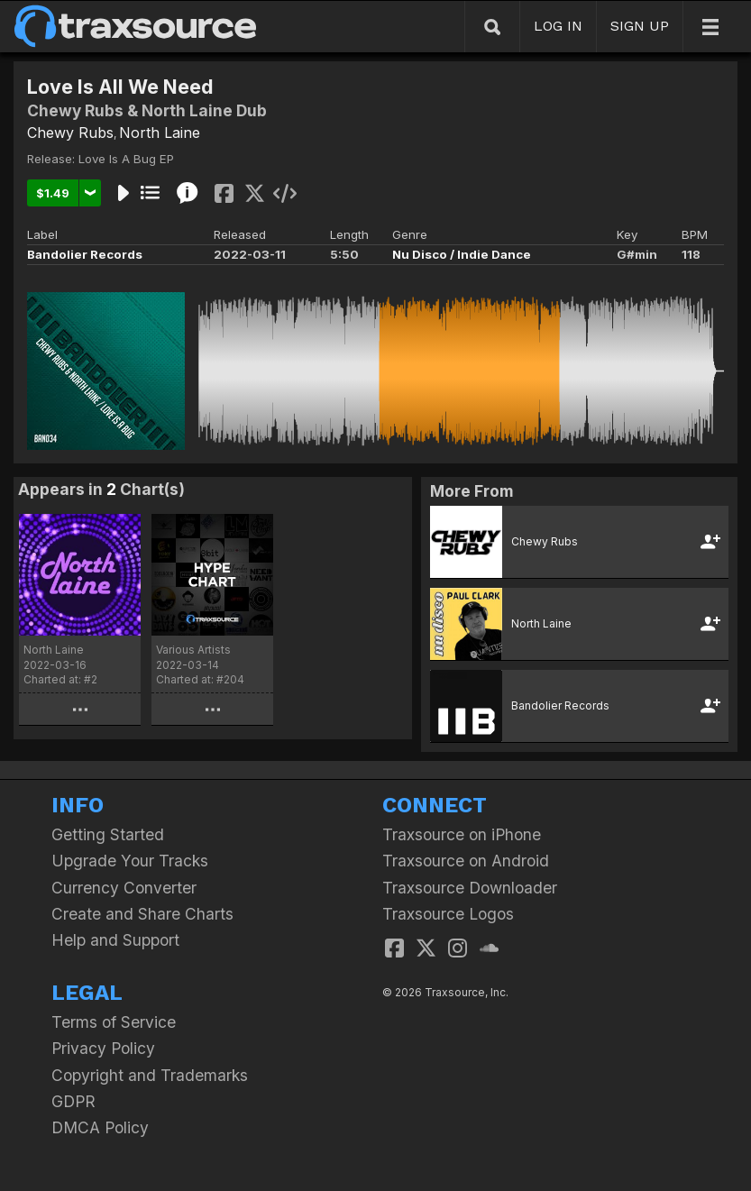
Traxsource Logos (448, 913)
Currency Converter (124, 887)
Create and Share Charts (142, 913)
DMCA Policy (100, 1127)
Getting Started (107, 834)
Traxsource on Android (465, 860)
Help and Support (115, 939)
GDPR (73, 1101)
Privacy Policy (103, 1048)
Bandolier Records (84, 254)
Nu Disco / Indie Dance (461, 254)
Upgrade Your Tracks (129, 860)
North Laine (159, 133)
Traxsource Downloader (469, 887)
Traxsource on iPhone (461, 834)
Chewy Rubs (70, 133)
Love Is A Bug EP (126, 158)
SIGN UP (639, 25)
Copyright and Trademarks (149, 1075)
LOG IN (558, 25)
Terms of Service (113, 1021)
